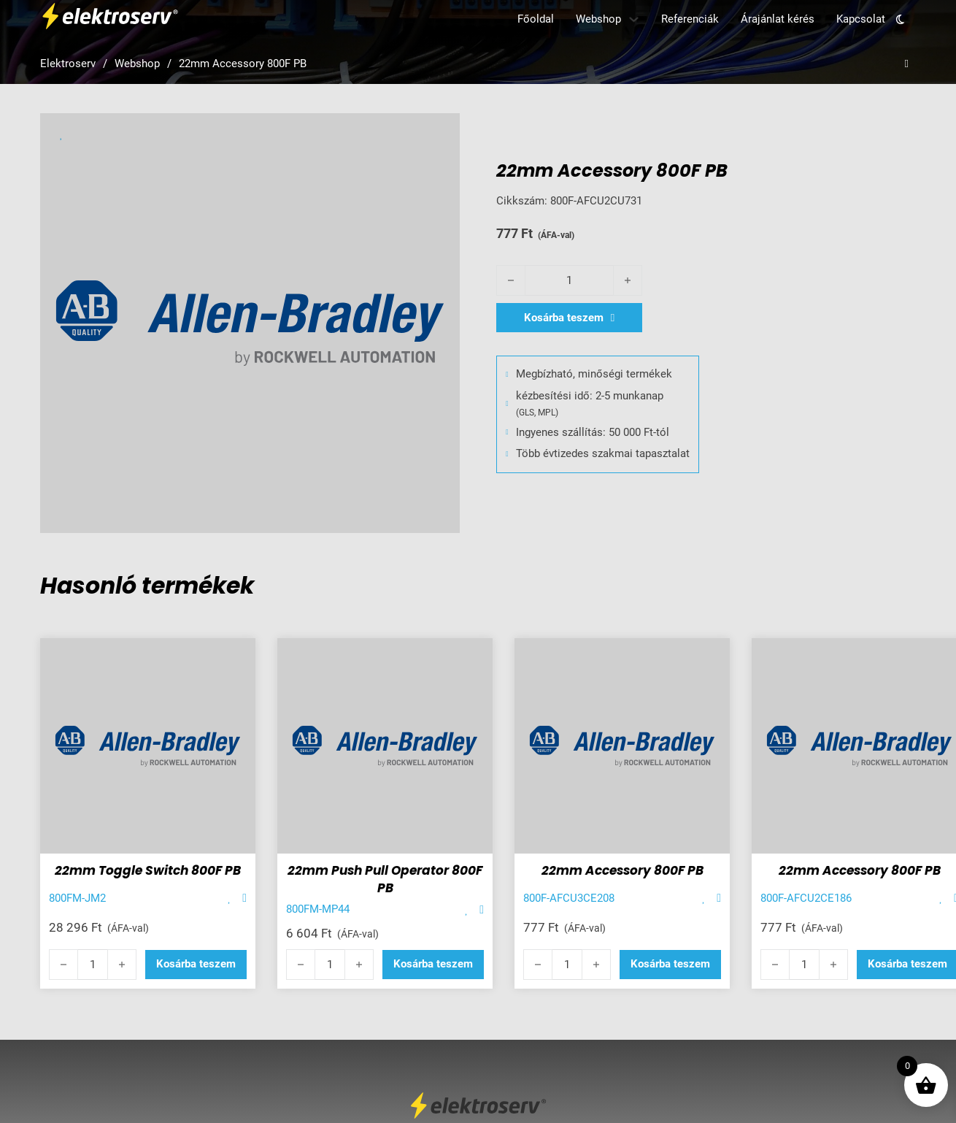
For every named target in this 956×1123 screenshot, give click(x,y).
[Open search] (907, 64)
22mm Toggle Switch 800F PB (148, 870)
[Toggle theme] (900, 19)
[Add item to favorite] (229, 898)
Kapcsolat (860, 19)
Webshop (598, 19)
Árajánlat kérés (777, 19)
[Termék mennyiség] (569, 280)
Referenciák (690, 19)
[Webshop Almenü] (633, 19)
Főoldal (535, 19)
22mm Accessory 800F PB (622, 870)
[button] (196, 964)
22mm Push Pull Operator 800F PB (385, 879)
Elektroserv (68, 63)
